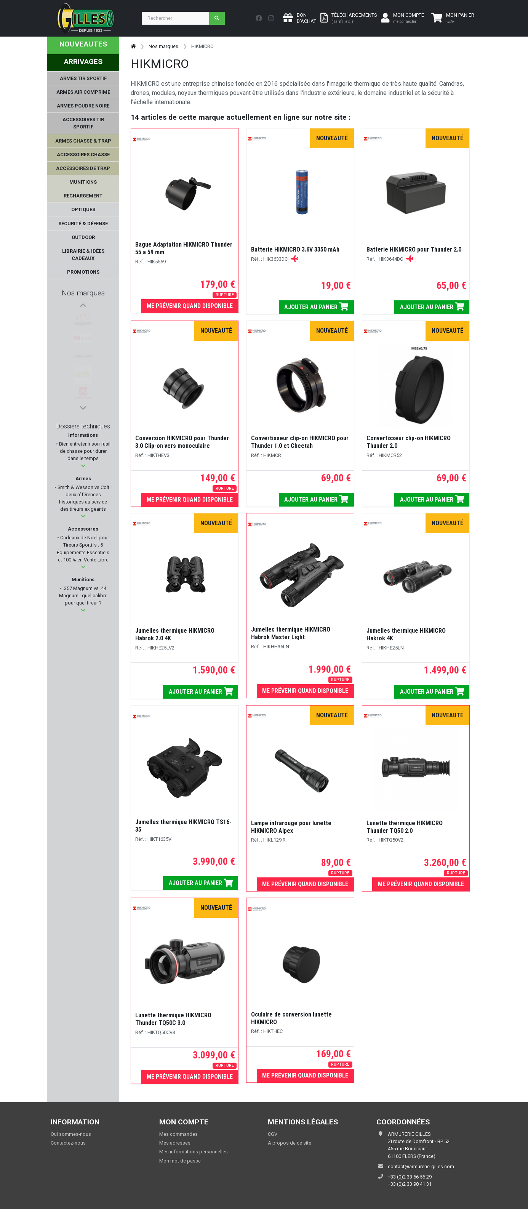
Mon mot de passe (180, 1161)
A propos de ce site (289, 1143)
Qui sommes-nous (71, 1134)
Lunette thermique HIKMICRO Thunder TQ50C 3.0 (173, 1019)
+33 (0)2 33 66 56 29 (410, 1177)
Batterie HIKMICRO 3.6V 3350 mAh (295, 249)
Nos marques (83, 293)
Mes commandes (178, 1134)
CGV (272, 1134)
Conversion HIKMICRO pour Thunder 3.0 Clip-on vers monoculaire (182, 442)
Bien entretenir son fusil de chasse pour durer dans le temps (84, 451)
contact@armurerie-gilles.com (421, 1166)
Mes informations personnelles (193, 1151)
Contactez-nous (68, 1143)
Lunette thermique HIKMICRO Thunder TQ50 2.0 (404, 826)
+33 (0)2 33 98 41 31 (410, 1184)
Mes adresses (174, 1143)
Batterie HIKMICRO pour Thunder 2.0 (413, 249)
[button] (83, 466)
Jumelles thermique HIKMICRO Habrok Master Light (290, 633)
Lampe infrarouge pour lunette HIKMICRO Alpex (291, 826)
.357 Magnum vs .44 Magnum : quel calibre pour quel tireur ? (83, 595)
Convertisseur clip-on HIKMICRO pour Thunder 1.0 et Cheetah (300, 442)
